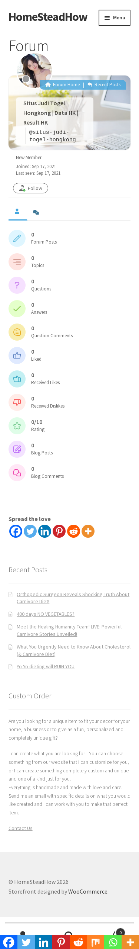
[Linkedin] (44, 531)
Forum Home (62, 84)
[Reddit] (73, 531)
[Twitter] (30, 531)
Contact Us (21, 828)
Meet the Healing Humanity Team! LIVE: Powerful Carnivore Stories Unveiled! (69, 630)
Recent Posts (103, 84)
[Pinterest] (59, 531)
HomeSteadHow (48, 16)
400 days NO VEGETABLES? (46, 614)
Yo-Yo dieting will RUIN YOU (46, 666)
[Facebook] (15, 531)
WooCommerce (87, 891)
